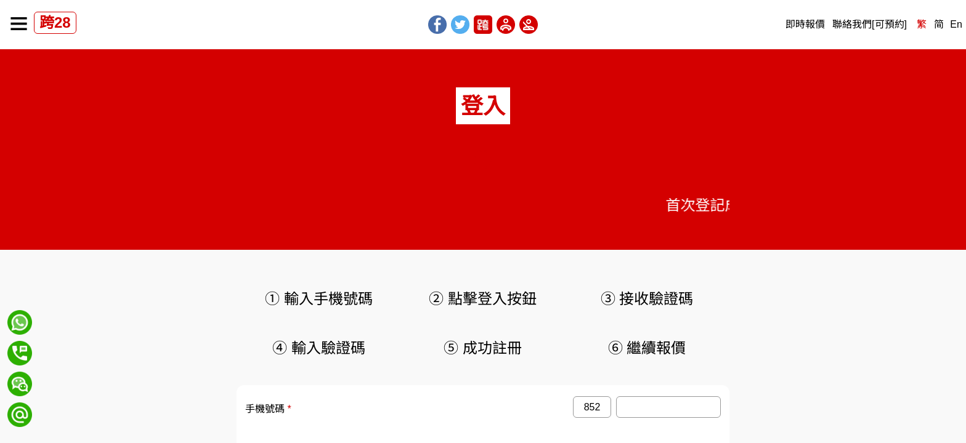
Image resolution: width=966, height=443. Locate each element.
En (956, 24)
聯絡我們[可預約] (869, 24)
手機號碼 (265, 409)
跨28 (55, 22)
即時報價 (805, 24)
